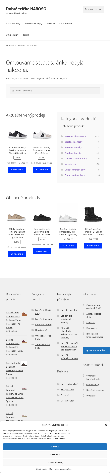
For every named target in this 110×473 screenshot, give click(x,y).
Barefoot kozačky (33, 23)
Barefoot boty (13, 23)
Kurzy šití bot (67, 389)
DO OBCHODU (17, 169)
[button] (105, 424)
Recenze (51, 23)
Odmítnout (55, 454)
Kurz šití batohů (69, 310)
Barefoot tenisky (73, 153)
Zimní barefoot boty (75, 175)
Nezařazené (70, 164)
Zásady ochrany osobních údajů (60, 469)
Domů (11, 45)
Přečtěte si (91, 395)
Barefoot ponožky (73, 141)
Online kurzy (12, 34)
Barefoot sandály (73, 147)
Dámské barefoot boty (76, 158)
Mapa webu (91, 328)
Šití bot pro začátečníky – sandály (67, 319)
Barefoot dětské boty (75, 136)
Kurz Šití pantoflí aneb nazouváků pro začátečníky (69, 346)
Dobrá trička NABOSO (26, 9)
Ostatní (64, 395)
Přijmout (55, 446)
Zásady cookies (41, 469)
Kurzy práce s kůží (69, 384)
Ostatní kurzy (67, 400)
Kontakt (90, 322)
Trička (26, 34)
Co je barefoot (66, 23)
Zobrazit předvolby (55, 462)
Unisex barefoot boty (75, 169)
